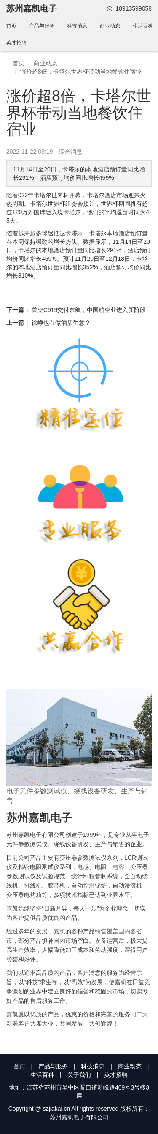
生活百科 (143, 26)
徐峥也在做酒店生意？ (61, 322)
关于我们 (79, 1074)
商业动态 (110, 26)
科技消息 (77, 26)
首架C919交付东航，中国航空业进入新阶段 (89, 309)
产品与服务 (41, 26)
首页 (11, 26)
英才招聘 (16, 43)
